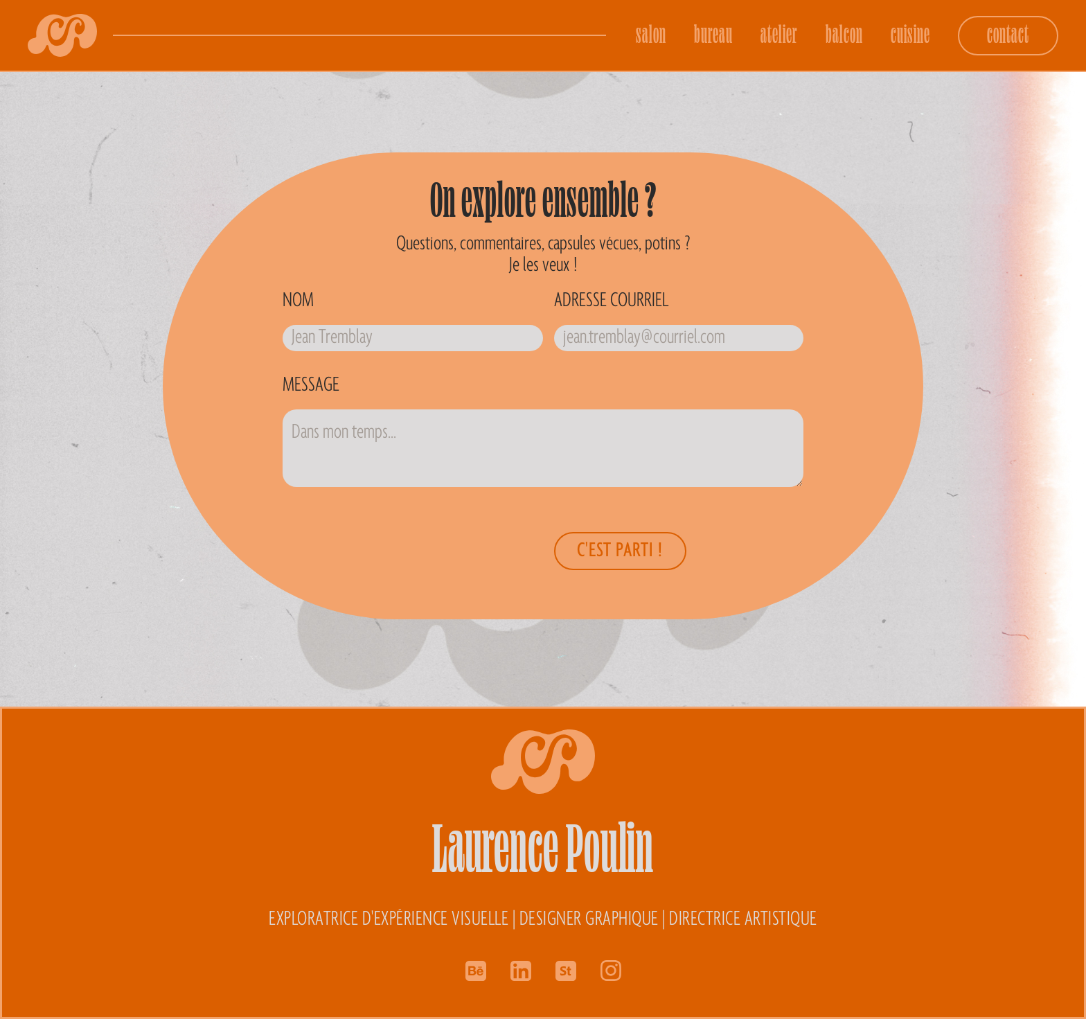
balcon (844, 33)
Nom (298, 301)
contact (1008, 33)
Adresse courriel (611, 301)
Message (311, 385)
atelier (779, 33)
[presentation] (486, 548)
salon (651, 33)
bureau (713, 33)
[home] (62, 35)
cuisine (910, 33)
